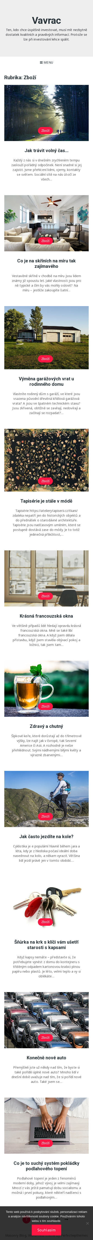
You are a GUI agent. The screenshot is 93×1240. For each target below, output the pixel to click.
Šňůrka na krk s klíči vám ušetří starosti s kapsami (46, 944)
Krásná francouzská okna (46, 616)
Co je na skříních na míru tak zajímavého (46, 263)
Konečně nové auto (46, 1057)
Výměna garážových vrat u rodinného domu (46, 381)
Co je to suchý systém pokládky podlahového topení (46, 1166)
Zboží (45, 130)
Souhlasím (46, 1230)
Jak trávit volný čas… (46, 150)
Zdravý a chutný (46, 726)
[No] (87, 1223)
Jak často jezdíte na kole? (46, 836)
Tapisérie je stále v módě (46, 501)
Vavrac (46, 20)
